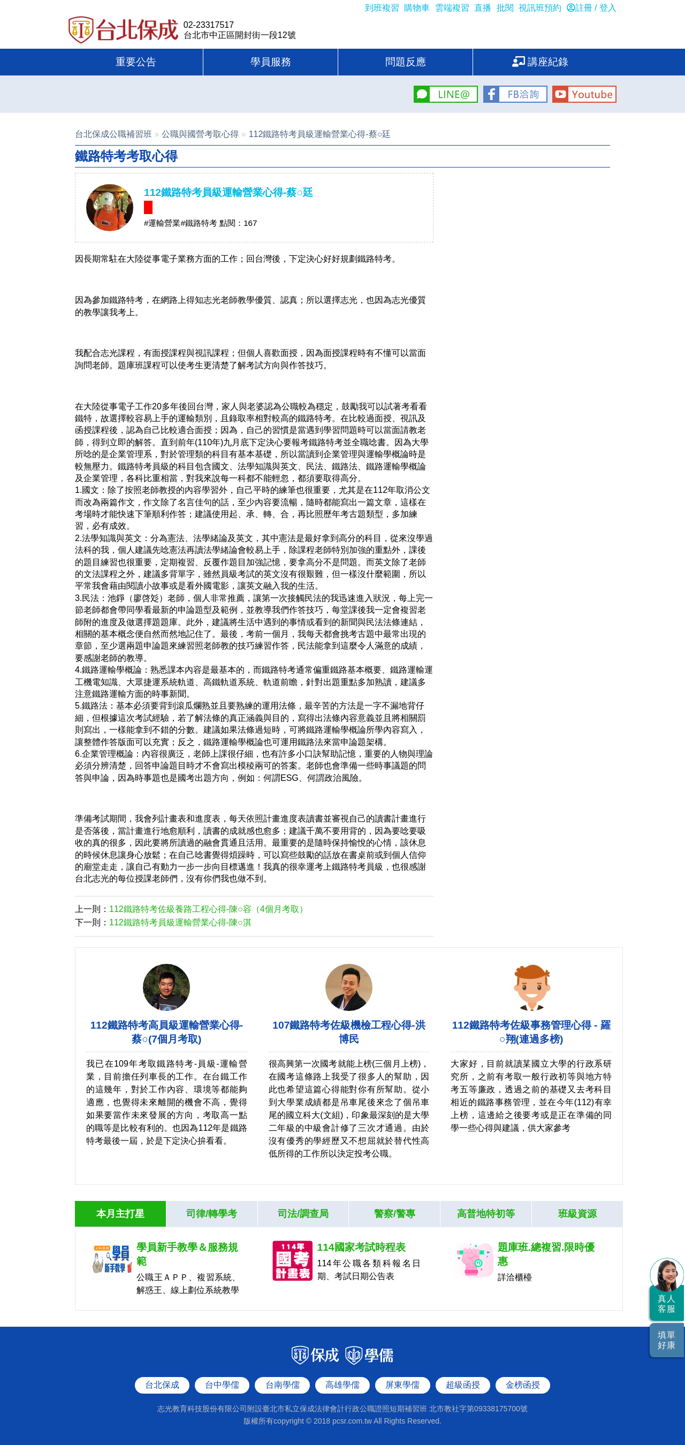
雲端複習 (452, 7)
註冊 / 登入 (591, 7)
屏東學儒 (402, 1384)
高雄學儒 (342, 1384)
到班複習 (382, 7)
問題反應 (405, 61)
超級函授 (463, 1384)
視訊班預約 (540, 7)
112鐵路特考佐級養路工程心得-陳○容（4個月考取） (208, 909)
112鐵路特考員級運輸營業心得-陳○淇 (180, 922)
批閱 (505, 7)
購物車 (417, 7)
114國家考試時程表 (361, 1247)
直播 (482, 7)
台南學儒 (282, 1384)
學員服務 (270, 61)
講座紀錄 (540, 61)
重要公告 (136, 61)
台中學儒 (222, 1384)
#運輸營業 (162, 222)
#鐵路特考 (198, 222)
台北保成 (123, 31)
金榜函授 (523, 1384)
